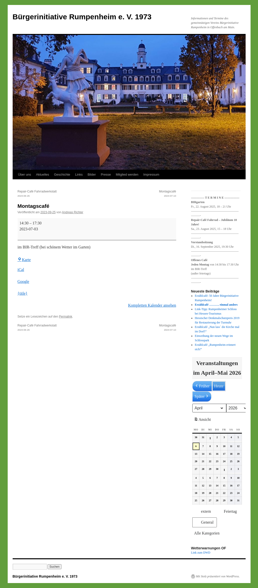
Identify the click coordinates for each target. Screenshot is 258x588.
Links (79, 174)
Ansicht (203, 420)
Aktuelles (42, 174)
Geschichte (62, 174)
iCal (21, 269)
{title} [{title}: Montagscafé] (23, 293)
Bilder (91, 174)
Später (202, 396)
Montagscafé (136, 194)
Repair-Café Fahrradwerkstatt (57, 194)
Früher (202, 386)
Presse (106, 174)
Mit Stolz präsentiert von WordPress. (218, 576)
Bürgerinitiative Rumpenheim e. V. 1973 (82, 17)
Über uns (24, 174)
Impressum (151, 174)
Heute (218, 386)
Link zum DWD (200, 552)
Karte (24, 260)
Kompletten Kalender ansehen (152, 305)
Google (23, 281)
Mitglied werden (127, 174)
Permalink (65, 316)
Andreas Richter (72, 212)
